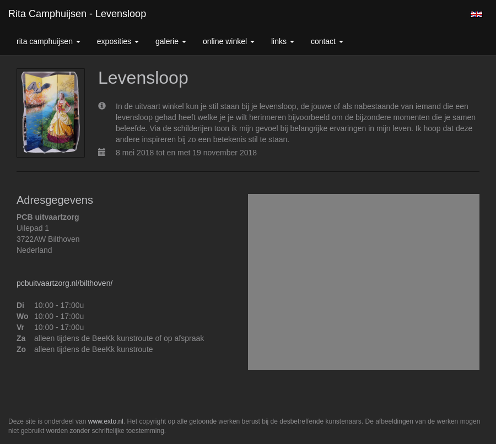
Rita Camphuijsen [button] (48, 41)
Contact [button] (327, 41)
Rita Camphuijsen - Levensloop (77, 13)
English (476, 14)
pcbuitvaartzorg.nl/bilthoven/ (64, 283)
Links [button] (282, 41)
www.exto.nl (105, 421)
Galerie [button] (170, 41)
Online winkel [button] (229, 41)
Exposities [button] (118, 41)
